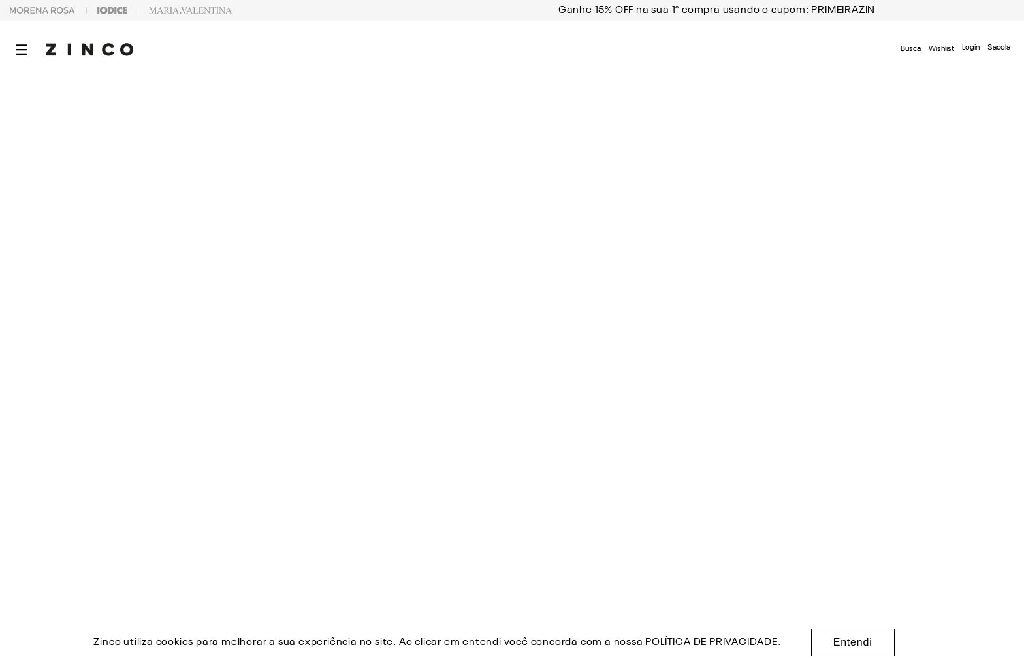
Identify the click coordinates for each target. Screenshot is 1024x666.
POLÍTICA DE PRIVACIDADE (711, 642)
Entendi (852, 642)
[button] (21, 49)
